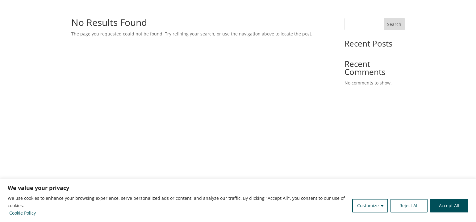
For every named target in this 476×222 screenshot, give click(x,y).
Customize (368, 205)
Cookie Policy (22, 213)
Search (394, 24)
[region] (238, 200)
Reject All (409, 205)
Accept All (449, 205)
